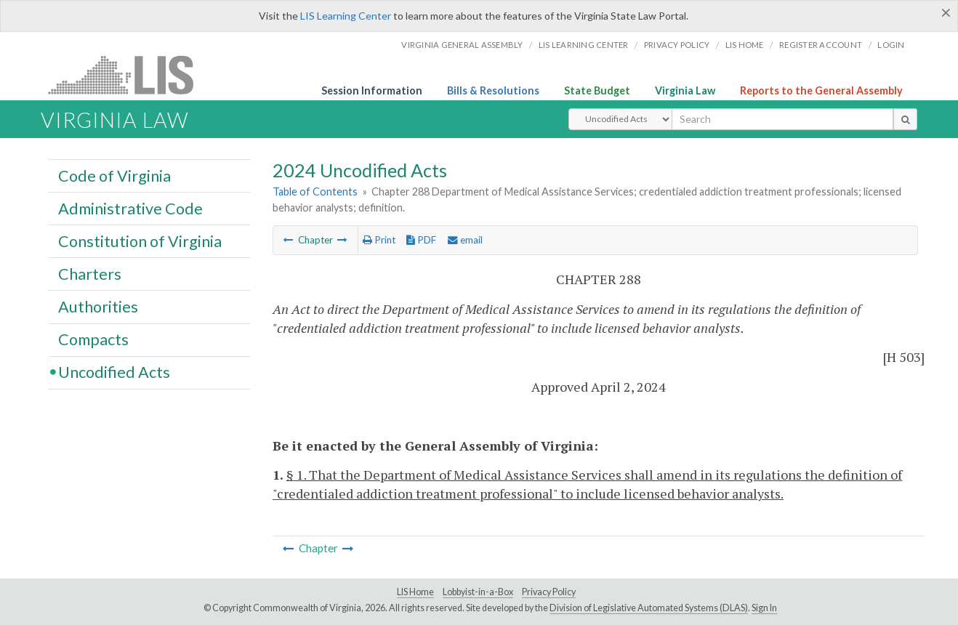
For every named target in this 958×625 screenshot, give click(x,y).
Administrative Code (130, 207)
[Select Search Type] (620, 119)
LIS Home (415, 591)
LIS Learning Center (345, 15)
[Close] (946, 12)
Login (890, 44)
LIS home (744, 44)
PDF (421, 240)
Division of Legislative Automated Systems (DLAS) (649, 607)
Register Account (820, 44)
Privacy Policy (677, 44)
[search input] (782, 119)
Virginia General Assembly (462, 44)
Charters (89, 273)
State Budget (597, 90)
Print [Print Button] (379, 240)
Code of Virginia (114, 175)
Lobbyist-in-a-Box (478, 591)
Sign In (764, 607)
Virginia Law (685, 90)
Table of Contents (315, 191)
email (465, 240)
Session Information (371, 90)
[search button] (905, 119)
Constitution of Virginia (140, 240)
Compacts (93, 339)
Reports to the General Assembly (821, 90)
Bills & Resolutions (493, 90)
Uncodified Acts (114, 372)
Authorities (98, 306)
